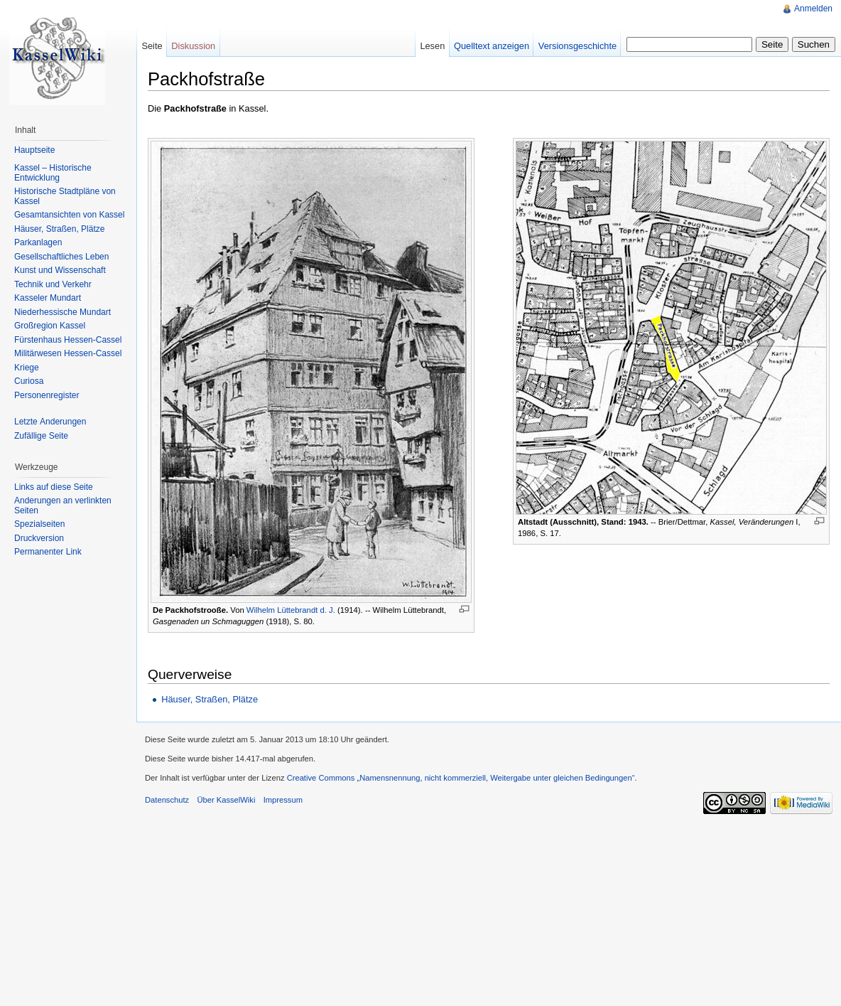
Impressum (283, 800)
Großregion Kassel (49, 326)
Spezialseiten (39, 524)
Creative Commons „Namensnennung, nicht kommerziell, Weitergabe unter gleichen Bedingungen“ (461, 778)
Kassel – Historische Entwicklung (53, 173)
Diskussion (193, 46)
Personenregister (46, 395)
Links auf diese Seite (53, 487)
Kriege (26, 368)
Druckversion (39, 538)
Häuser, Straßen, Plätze (209, 699)
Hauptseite (34, 150)
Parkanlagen (38, 242)
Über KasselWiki (226, 800)
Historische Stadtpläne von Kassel (65, 196)
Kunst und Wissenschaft (60, 270)
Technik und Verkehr (53, 284)
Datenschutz (167, 800)
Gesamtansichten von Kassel (69, 215)
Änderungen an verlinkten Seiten (63, 505)
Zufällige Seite (41, 436)
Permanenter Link (48, 552)
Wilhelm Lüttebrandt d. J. (290, 610)
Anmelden (813, 9)
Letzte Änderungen (50, 422)
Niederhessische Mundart (62, 312)
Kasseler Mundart (47, 298)
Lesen (432, 46)
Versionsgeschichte (577, 46)
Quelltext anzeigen (491, 46)
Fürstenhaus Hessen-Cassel (67, 340)
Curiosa (28, 381)
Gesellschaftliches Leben (61, 257)
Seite (151, 46)
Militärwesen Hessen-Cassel (67, 353)
